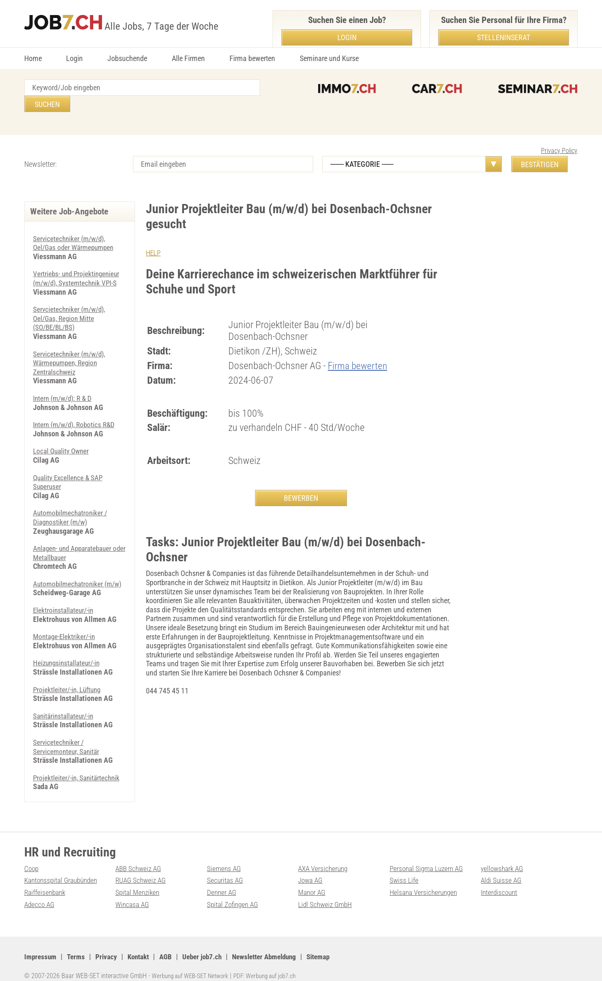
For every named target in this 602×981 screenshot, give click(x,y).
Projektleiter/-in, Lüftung (69, 682)
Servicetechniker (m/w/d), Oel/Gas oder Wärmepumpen (76, 227)
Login (74, 58)
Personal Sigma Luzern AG (428, 856)
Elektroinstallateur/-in (64, 603)
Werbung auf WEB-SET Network (193, 964)
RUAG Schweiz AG (142, 868)
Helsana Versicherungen (425, 881)
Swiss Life (404, 868)
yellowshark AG (503, 856)
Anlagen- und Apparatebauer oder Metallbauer (75, 536)
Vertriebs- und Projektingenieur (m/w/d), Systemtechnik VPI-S (78, 262)
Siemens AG (224, 856)
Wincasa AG (132, 892)
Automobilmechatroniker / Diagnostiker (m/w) (71, 501)
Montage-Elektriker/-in (65, 629)
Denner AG (222, 881)
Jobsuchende (127, 58)
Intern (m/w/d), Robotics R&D (77, 408)
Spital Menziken (138, 881)
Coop (32, 856)
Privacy (108, 945)
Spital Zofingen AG (234, 892)
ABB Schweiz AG (139, 856)
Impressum (41, 945)
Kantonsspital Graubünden (63, 868)
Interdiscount (500, 881)
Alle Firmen (188, 58)
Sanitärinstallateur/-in (65, 708)
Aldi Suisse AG (502, 868)
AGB (171, 945)
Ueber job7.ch (209, 945)
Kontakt (142, 945)
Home (33, 58)
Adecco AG (40, 892)
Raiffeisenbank (45, 881)
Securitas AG (225, 868)
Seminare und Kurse (329, 58)
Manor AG (312, 881)
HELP (154, 236)
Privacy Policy (559, 134)
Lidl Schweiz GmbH (326, 892)
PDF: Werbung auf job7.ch (274, 964)
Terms (77, 945)
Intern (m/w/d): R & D (65, 381)
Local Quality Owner (62, 434)
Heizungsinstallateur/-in (68, 655)
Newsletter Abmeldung (275, 945)
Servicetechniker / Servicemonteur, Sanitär (67, 740)
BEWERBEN (301, 481)
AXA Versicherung (324, 856)
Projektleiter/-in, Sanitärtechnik (78, 770)
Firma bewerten (252, 58)
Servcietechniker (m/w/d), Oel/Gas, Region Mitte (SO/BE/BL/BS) (71, 301)
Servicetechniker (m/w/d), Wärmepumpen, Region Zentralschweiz (71, 346)
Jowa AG (311, 868)
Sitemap (333, 945)
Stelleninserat (503, 37)
